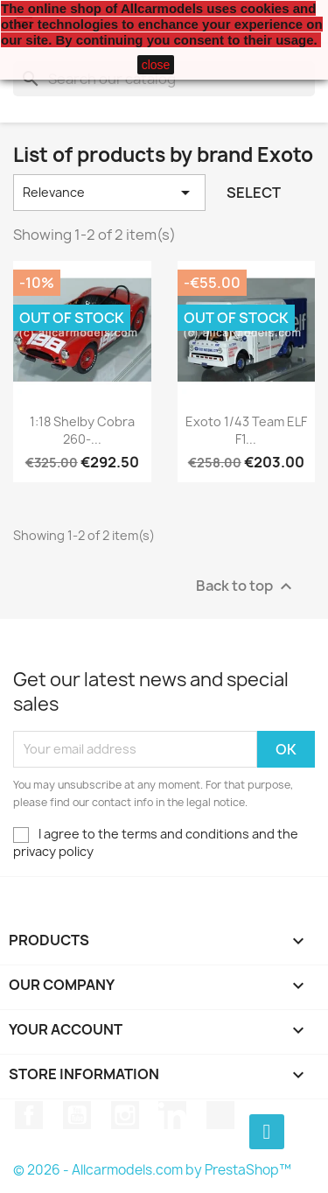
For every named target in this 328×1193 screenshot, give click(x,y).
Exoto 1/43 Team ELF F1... (246, 430)
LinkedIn (172, 1115)
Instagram (125, 1115)
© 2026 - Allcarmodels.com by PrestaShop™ (152, 1170)
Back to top (246, 586)
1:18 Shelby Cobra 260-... (82, 430)
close (156, 65)
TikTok (220, 1115)
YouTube (77, 1115)
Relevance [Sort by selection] (109, 192)
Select (254, 192)
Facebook (29, 1115)
